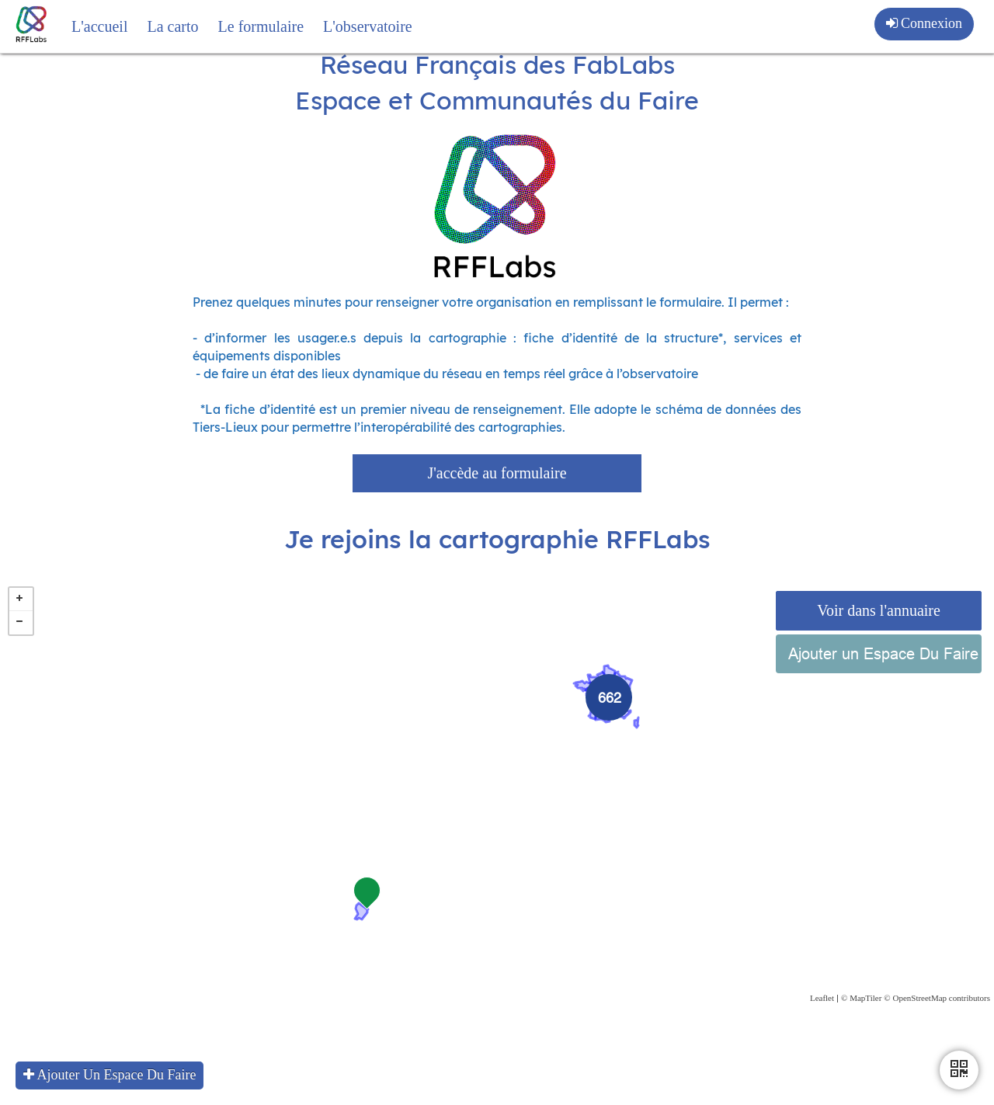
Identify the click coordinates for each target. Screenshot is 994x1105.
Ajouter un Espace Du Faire (883, 683)
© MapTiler (861, 1027)
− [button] (21, 652)
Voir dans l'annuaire (878, 639)
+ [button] (21, 629)
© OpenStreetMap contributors (937, 1027)
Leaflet (822, 1027)
